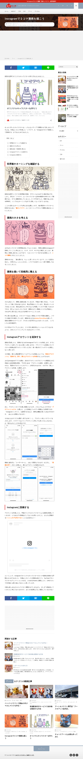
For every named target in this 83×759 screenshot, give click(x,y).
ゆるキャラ (41, 731)
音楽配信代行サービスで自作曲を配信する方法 (28, 654)
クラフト (65, 702)
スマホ (35, 25)
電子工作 (62, 159)
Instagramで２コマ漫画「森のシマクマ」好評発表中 (41, 1)
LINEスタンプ (15, 25)
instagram (9, 25)
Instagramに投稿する (14, 155)
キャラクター (30, 25)
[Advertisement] (41, 44)
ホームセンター (71, 702)
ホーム (6, 11)
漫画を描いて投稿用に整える (16, 149)
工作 (19, 11)
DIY (24, 11)
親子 (21, 700)
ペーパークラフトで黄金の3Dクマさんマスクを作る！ (30, 643)
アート (30, 11)
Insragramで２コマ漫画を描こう (16, 737)
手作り (17, 700)
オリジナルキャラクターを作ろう (41, 737)
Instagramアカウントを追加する (17, 152)
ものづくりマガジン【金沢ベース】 (24, 755)
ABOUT (13, 11)
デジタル (37, 11)
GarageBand (34, 702)
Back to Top (41, 749)
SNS (21, 25)
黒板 (74, 731)
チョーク (70, 731)
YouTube (24, 25)
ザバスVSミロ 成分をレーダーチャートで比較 (72, 107)
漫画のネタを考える (14, 146)
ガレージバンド (45, 702)
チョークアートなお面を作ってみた (66, 735)
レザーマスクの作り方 (20, 665)
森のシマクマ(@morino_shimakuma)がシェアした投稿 (30, 570)
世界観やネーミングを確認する (17, 143)
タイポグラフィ (64, 731)
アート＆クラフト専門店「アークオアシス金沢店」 (66, 707)
